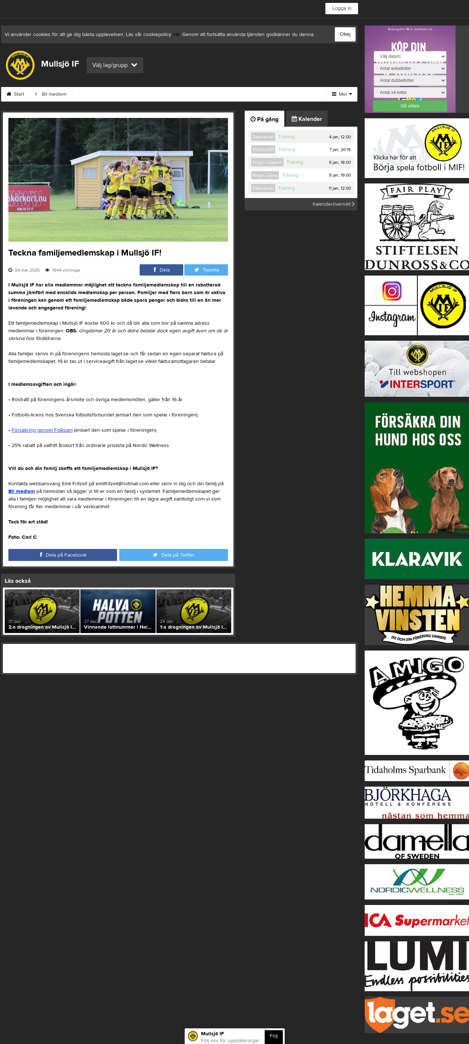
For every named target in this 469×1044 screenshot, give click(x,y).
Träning (286, 137)
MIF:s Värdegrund (101, 94)
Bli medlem (51, 94)
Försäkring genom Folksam (42, 430)
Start (15, 94)
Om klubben (187, 94)
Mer (342, 94)
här (176, 34)
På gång (264, 119)
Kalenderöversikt (333, 204)
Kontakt (147, 94)
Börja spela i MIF (273, 94)
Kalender (307, 119)
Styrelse (227, 94)
